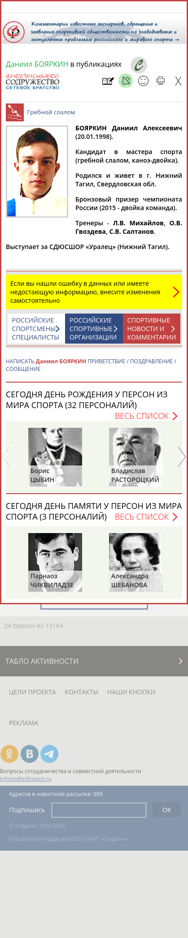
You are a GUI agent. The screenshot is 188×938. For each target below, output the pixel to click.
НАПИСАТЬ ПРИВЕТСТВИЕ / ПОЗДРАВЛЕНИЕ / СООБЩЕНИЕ (91, 369)
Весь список (142, 420)
